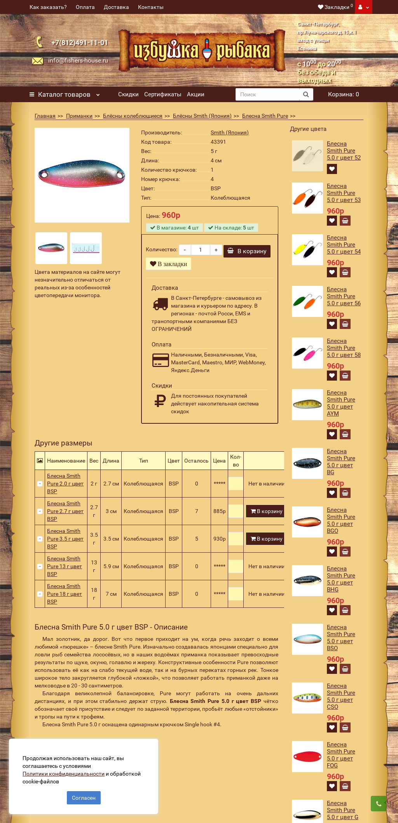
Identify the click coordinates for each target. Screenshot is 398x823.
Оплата (85, 7)
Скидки (128, 94)
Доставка (116, 7)
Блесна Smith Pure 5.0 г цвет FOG (341, 755)
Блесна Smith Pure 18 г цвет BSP (64, 599)
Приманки (79, 116)
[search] (267, 94)
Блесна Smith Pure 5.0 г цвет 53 (344, 193)
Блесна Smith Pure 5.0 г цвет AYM (341, 403)
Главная (45, 116)
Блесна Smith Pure (265, 116)
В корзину (247, 256)
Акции (195, 94)
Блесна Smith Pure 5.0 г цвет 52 (344, 150)
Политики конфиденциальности (66, 771)
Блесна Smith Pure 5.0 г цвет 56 (344, 296)
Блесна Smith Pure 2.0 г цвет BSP (65, 488)
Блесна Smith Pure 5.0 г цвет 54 (344, 244)
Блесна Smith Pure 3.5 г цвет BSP (65, 544)
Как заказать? (48, 7)
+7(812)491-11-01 (79, 42)
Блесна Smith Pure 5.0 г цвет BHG (341, 579)
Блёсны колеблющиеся (132, 116)
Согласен (84, 795)
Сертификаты (163, 94)
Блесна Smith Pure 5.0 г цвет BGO (341, 520)
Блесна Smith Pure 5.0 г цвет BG (341, 462)
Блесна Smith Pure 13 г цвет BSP (64, 571)
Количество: (161, 252)
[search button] (306, 94)
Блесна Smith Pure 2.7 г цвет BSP (65, 516)
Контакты (151, 7)
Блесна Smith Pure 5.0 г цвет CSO (341, 696)
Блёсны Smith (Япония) (202, 116)
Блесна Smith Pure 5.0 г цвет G (342, 810)
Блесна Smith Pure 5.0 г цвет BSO (341, 638)
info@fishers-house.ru (78, 60)
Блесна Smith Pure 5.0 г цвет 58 (344, 348)
